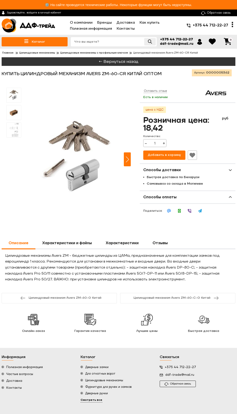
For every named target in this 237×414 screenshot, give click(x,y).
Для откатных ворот (100, 373)
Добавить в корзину (164, 155)
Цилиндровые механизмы (104, 380)
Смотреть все (91, 400)
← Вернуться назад (118, 61)
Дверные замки (97, 367)
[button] (127, 159)
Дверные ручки (96, 393)
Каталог (34, 41)
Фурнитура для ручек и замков (108, 387)
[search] (113, 41)
